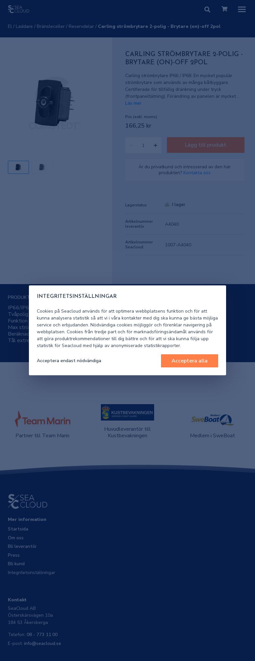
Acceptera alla (190, 360)
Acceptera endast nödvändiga (69, 361)
